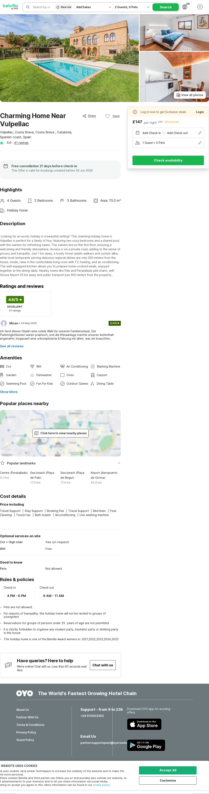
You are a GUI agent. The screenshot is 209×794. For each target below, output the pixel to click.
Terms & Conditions (30, 724)
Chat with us (102, 665)
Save (112, 116)
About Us (22, 709)
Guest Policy (25, 740)
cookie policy (101, 784)
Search (166, 7)
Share (89, 116)
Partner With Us (27, 717)
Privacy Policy (26, 732)
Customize (168, 780)
